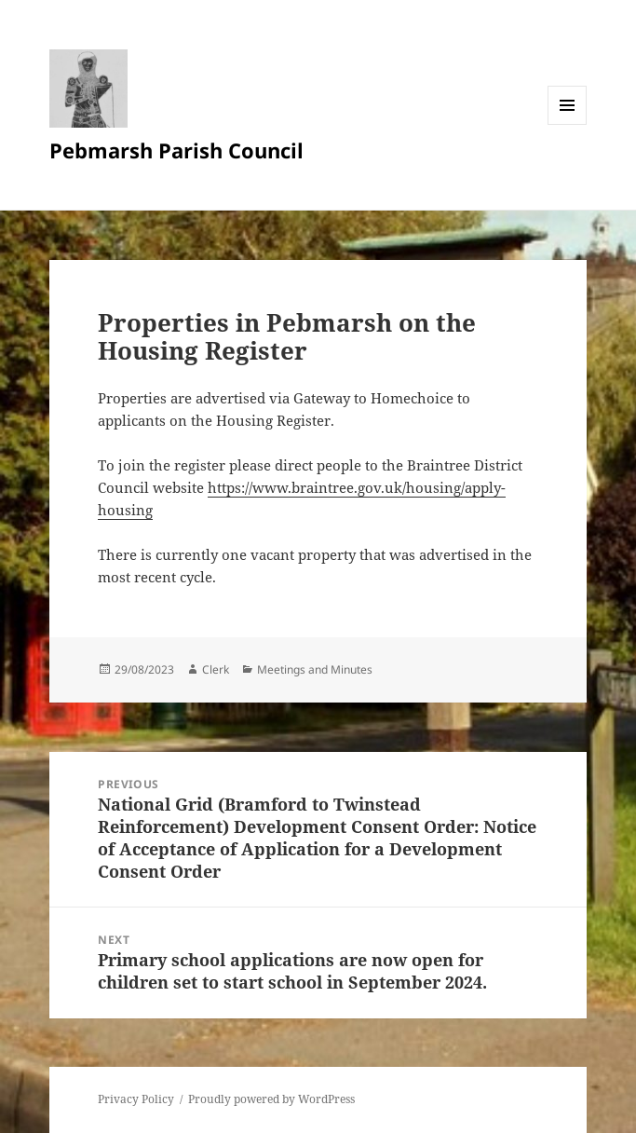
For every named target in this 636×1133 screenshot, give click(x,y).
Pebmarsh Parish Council (176, 150)
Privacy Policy (136, 1099)
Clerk (215, 669)
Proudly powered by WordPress (271, 1099)
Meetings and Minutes (314, 669)
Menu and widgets (567, 124)
